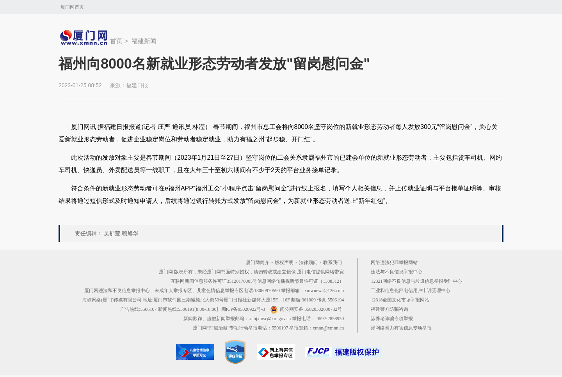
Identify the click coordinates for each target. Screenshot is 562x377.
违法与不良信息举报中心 (396, 272)
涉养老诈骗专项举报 (392, 318)
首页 (116, 41)
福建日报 (137, 85)
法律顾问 (308, 262)
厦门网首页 (72, 7)
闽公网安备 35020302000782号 (306, 309)
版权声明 (284, 262)
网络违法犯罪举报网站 (394, 262)
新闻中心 (84, 37)
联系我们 (332, 262)
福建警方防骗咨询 (389, 309)
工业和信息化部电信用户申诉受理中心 (410, 290)
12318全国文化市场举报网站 (400, 300)
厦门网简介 (257, 262)
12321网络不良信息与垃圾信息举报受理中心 (416, 281)
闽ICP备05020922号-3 (243, 309)
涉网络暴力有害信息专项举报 (401, 328)
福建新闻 (144, 41)
